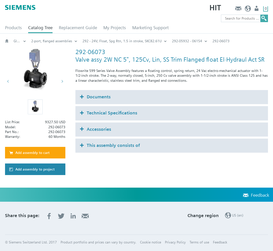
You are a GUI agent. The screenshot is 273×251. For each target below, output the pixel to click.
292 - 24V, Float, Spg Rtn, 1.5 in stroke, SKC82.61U (122, 41)
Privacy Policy (175, 242)
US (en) (237, 215)
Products (13, 27)
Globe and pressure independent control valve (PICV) (20, 41)
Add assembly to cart (32, 153)
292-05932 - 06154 (187, 41)
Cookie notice (150, 242)
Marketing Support (150, 27)
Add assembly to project (35, 169)
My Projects (114, 27)
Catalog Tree (40, 27)
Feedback (260, 195)
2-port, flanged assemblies (51, 41)
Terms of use (199, 242)
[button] (35, 106)
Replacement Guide (78, 27)
